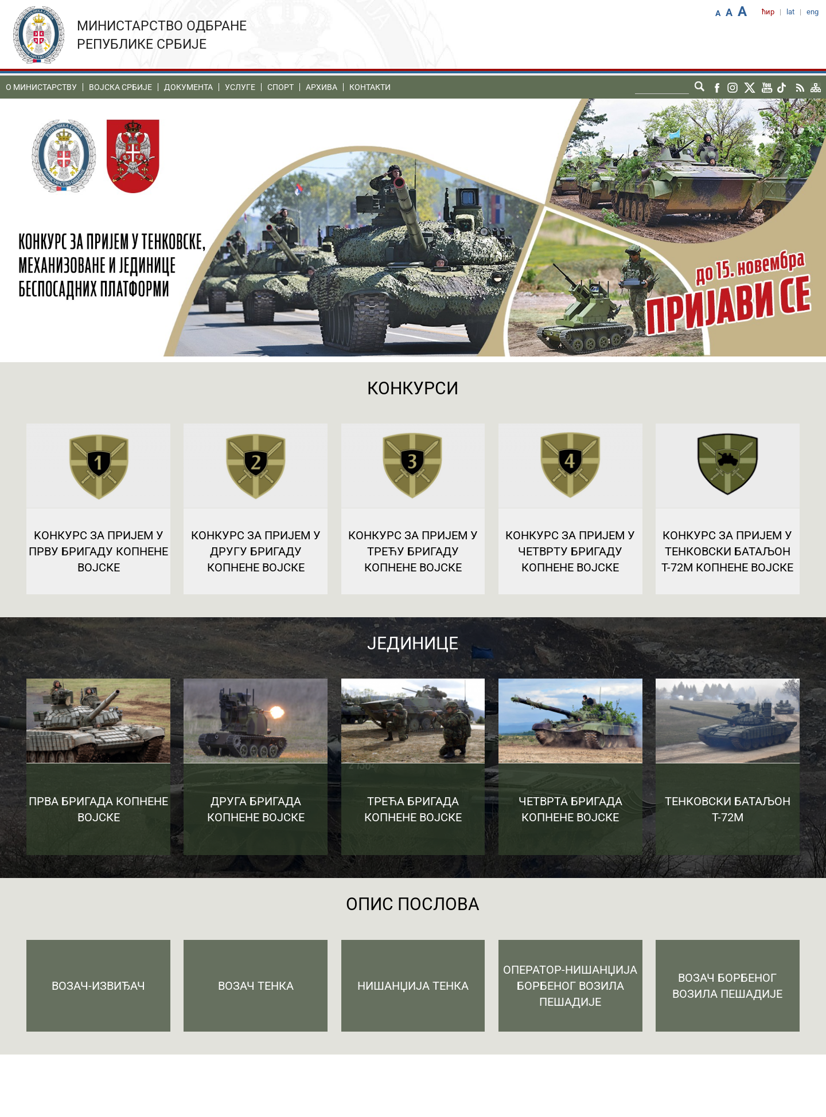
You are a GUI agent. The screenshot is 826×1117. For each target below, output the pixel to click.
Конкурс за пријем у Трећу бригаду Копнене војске (413, 551)
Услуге (240, 87)
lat (790, 11)
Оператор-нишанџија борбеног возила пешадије (570, 986)
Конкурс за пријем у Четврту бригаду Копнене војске (570, 551)
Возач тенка (256, 986)
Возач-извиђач (98, 986)
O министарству (41, 87)
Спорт (280, 87)
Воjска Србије (120, 87)
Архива (321, 87)
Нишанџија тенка (413, 986)
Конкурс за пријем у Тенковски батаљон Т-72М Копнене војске (727, 551)
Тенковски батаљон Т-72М (727, 809)
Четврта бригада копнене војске (570, 809)
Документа (188, 87)
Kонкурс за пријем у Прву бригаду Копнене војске (98, 551)
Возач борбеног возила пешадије (727, 986)
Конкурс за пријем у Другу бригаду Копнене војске (256, 551)
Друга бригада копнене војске (256, 809)
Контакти (370, 87)
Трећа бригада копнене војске (413, 809)
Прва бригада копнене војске (98, 809)
